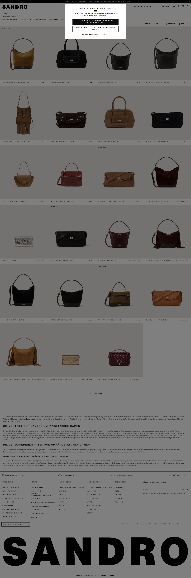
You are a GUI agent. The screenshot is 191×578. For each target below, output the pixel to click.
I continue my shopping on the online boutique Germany (95, 29)
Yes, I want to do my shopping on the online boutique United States (95, 21)
